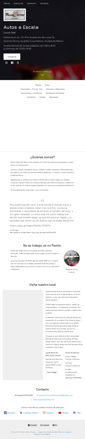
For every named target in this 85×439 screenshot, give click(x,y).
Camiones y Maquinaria (55, 89)
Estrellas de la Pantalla (55, 93)
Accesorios (31, 97)
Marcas (38, 85)
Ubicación (31, 3)
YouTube (42, 97)
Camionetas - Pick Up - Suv (31, 89)
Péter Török (58, 432)
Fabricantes (53, 97)
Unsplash (68, 432)
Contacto (44, 3)
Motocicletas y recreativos (31, 93)
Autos (47, 85)
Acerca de (18, 3)
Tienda (7, 3)
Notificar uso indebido (42, 434)
